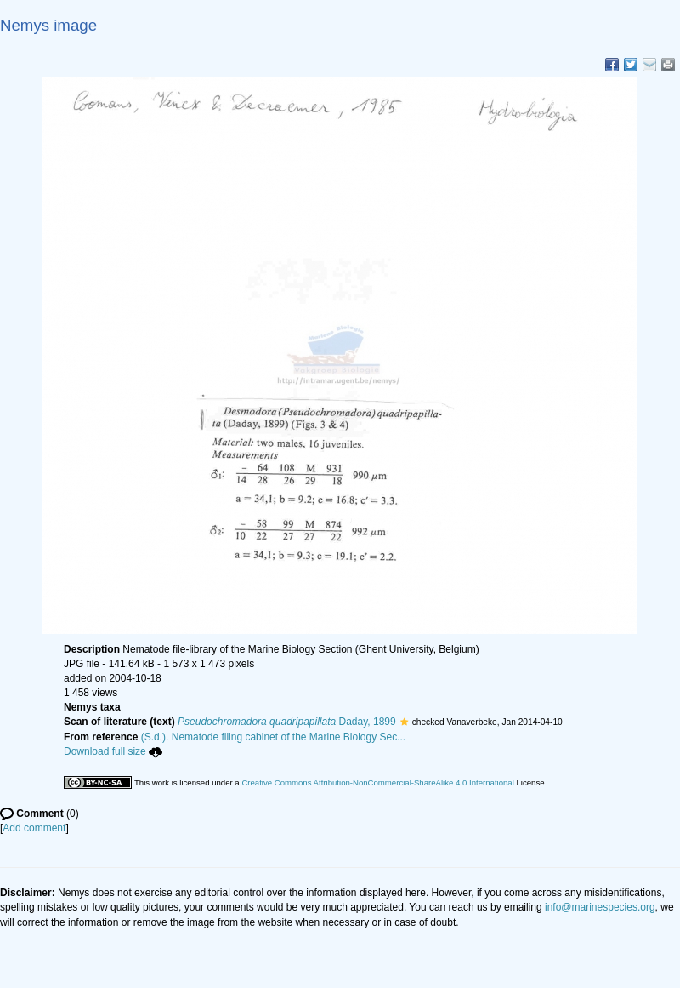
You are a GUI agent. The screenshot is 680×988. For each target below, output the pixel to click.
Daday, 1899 (287, 722)
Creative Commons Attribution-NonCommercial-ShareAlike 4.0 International (377, 782)
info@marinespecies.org (600, 907)
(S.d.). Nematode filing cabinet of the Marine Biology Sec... (273, 737)
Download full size (113, 751)
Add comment (34, 828)
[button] (404, 721)
